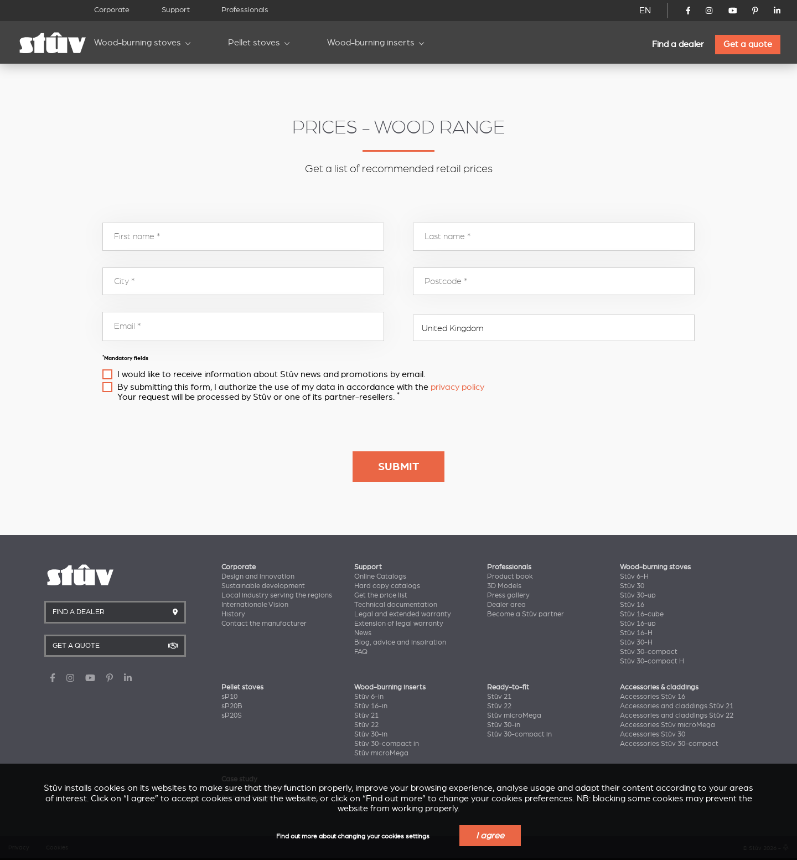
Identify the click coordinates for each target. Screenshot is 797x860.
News (362, 633)
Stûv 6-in (369, 697)
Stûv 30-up (638, 595)
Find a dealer (678, 44)
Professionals (244, 10)
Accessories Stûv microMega (667, 725)
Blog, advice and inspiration (400, 642)
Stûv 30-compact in (386, 744)
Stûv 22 (366, 725)
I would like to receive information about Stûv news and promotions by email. (271, 374)
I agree (490, 836)
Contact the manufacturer (264, 623)
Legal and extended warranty (402, 614)
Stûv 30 (632, 586)
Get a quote (747, 44)
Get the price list (380, 595)
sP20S (231, 715)
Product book (510, 576)
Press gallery (508, 595)
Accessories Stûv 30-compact (669, 744)
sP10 (229, 697)
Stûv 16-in (370, 706)
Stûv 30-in (370, 734)
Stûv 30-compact (648, 652)
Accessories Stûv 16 (652, 697)
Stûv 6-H (634, 576)
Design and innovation (257, 576)
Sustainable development (263, 586)
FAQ (361, 652)
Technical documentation (395, 605)
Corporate (112, 10)
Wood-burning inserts (371, 43)
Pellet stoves (254, 43)
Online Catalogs (380, 576)
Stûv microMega (381, 753)
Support (176, 10)
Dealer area (506, 605)
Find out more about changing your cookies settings (352, 836)
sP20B (231, 706)
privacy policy (457, 387)
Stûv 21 (366, 715)
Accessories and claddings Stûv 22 (676, 715)
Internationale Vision (254, 605)
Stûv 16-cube (642, 614)
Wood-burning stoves (137, 43)
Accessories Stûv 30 (652, 734)
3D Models (504, 586)
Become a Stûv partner (525, 614)
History (233, 614)
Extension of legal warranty (398, 623)
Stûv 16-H (636, 633)
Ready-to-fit (508, 687)
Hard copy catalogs (387, 586)
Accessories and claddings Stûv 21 (676, 706)
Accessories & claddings (659, 687)
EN (645, 11)
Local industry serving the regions (276, 595)
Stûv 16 (632, 605)
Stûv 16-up (638, 623)
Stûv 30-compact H (652, 661)
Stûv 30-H (636, 642)
